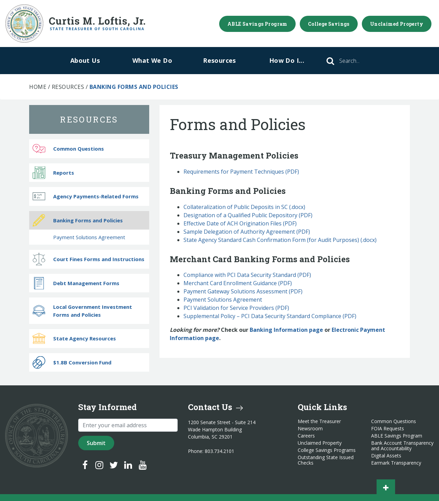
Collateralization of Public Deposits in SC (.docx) (244, 207)
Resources (219, 60)
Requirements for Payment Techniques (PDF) (241, 171)
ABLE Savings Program (257, 24)
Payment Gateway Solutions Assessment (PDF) (242, 291)
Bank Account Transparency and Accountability (402, 445)
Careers (306, 436)
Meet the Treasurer (319, 421)
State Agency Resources (74, 338)
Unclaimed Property (396, 24)
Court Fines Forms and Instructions (88, 259)
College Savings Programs (327, 450)
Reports (53, 172)
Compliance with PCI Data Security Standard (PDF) (247, 275)
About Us (85, 60)
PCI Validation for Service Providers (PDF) (236, 308)
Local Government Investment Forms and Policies (82, 310)
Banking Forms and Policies (78, 220)
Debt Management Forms (76, 283)
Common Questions (68, 148)
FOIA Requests (387, 428)
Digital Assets (386, 455)
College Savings (328, 24)
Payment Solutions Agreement (222, 299)
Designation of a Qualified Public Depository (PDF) (247, 215)
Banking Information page (286, 330)
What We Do (152, 60)
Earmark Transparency (396, 463)
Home (37, 87)
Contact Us (215, 406)
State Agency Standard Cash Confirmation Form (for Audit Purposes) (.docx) (280, 240)
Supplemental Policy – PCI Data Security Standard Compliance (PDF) (269, 316)
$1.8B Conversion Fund (72, 362)
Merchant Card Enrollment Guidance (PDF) (237, 283)
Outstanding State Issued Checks (326, 460)
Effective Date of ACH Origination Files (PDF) (240, 223)
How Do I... (286, 60)
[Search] (358, 60)
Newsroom (310, 428)
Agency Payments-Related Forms (86, 196)
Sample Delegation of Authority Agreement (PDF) (246, 231)
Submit (96, 443)
